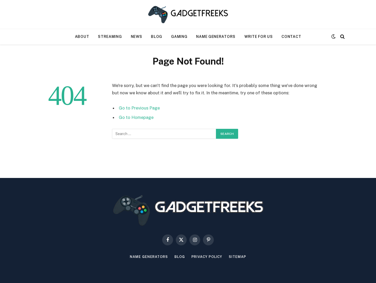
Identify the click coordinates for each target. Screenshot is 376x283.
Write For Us (258, 36)
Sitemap (237, 257)
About (82, 36)
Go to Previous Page (139, 108)
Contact (291, 36)
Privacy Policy (206, 257)
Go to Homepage (136, 117)
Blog (156, 36)
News (136, 36)
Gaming (179, 36)
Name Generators (216, 36)
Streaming (110, 36)
